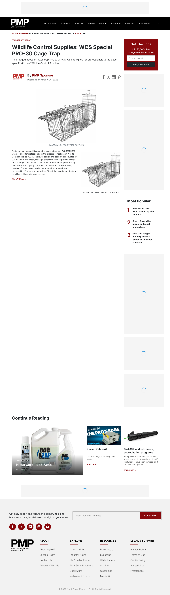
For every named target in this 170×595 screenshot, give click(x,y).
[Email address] (141, 58)
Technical (66, 23)
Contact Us (45, 560)
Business (80, 23)
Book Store (76, 570)
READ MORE (92, 465)
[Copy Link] (119, 77)
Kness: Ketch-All (96, 449)
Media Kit (105, 576)
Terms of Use (137, 554)
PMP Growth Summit (81, 565)
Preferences (136, 570)
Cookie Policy (137, 560)
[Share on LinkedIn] (114, 77)
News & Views (51, 23)
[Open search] (158, 23)
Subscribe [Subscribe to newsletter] (150, 515)
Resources (116, 23)
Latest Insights (78, 549)
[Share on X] (109, 77)
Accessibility (136, 565)
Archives (104, 565)
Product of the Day (21, 40)
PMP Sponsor (42, 75)
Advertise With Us (49, 565)
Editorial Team (47, 554)
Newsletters (106, 549)
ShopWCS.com (18, 179)
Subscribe (105, 554)
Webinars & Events (80, 576)
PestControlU (145, 23)
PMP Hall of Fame (79, 560)
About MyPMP (47, 549)
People (92, 23)
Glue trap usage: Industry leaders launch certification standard (143, 238)
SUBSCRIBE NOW (140, 64)
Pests (102, 23)
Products (130, 23)
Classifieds (105, 570)
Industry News (77, 554)
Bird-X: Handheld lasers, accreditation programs (139, 450)
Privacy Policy (137, 549)
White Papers (107, 560)
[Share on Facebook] (104, 77)
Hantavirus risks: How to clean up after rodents (141, 211)
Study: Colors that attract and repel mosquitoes (142, 224)
